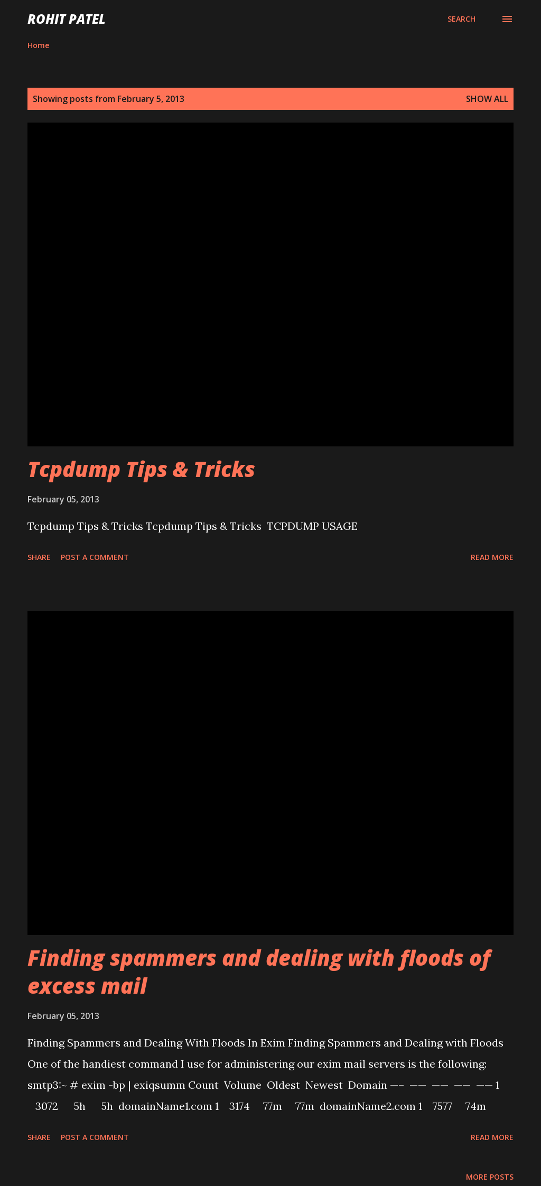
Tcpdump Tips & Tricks (141, 468)
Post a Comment (95, 557)
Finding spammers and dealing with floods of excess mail (258, 971)
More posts (490, 1177)
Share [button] (39, 557)
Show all (487, 99)
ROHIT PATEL (66, 18)
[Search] (461, 19)
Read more (492, 557)
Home (38, 45)
